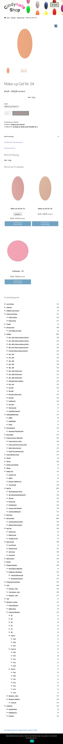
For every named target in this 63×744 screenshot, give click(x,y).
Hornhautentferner (17, 578)
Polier (10, 424)
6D (12, 625)
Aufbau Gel (12, 532)
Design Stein (10, 327)
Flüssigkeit (9, 435)
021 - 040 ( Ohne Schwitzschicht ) (19, 341)
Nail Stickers (10, 518)
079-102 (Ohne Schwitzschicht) (18, 351)
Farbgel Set (12, 401)
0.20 (14, 666)
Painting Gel (12, 408)
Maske (8, 468)
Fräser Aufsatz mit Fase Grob (18, 445)
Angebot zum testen (12, 311)
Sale (7, 585)
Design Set (12, 502)
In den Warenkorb (21, 113)
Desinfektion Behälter (15, 568)
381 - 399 (11, 367)
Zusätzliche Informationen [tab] (13, 142)
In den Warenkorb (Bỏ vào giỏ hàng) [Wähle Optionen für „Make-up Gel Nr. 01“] (18, 223)
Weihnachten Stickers (15, 525)
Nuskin (8, 562)
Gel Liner (11, 404)
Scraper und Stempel (15, 508)
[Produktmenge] (7, 113)
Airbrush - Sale (13, 589)
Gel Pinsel (12, 552)
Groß (6, 104)
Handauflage (13, 709)
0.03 (14, 639)
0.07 (14, 646)
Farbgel (8, 334)
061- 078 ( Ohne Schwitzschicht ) (19, 347)
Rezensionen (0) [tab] (9, 148)
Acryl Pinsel (12, 545)
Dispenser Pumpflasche (16, 431)
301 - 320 (11, 354)
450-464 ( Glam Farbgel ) (16, 381)
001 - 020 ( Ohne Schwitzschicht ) (19, 337)
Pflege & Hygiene (11, 565)
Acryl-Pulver (10, 304)
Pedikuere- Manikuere (15, 572)
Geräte (8, 458)
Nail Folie (9, 515)
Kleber (11, 478)
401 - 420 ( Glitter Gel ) (15, 371)
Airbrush (9, 307)
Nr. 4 (36, 127)
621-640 (11, 398)
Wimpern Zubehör (14, 699)
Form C (13, 635)
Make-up (17, 127)
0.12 (14, 659)
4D (12, 619)
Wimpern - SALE (13, 696)
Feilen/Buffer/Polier (12, 414)
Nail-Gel (13, 18)
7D (12, 629)
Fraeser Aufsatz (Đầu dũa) (14, 438)
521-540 (11, 388)
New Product (10, 558)
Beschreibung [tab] (9, 136)
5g (13, 127)
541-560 (11, 391)
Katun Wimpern (13, 605)
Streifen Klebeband (15, 512)
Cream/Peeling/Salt (17, 575)
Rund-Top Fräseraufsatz (16, 451)
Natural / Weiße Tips (15, 481)
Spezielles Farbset (14, 411)
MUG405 (31, 127)
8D (12, 632)
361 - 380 (11, 364)
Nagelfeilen (12, 421)
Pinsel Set (12, 555)
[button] (55, 26)
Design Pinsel (13, 548)
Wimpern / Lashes (11, 602)
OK (32, 741)
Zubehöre (9, 706)
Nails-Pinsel (10, 542)
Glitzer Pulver (13, 317)
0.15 (14, 662)
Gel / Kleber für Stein (15, 331)
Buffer (10, 418)
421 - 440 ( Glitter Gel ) (15, 374)
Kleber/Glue (12, 609)
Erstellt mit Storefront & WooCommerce (28, 733)
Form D (13, 669)
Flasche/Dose (10, 428)
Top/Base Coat (13, 538)
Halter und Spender (12, 465)
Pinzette (13, 702)
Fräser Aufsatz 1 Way (15, 441)
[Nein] (61, 739)
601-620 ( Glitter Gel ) (15, 394)
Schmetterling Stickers (16, 522)
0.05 (14, 642)
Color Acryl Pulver (11, 314)
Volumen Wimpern (14, 612)
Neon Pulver (12, 321)
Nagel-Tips (9, 471)
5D (12, 622)
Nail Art (8, 488)
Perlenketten (13, 505)
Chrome (11, 498)
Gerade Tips (12, 475)
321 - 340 (11, 357)
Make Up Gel (20, 18)
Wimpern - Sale (13, 595)
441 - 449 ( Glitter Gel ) (15, 378)
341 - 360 (11, 361)
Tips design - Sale (14, 592)
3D (12, 615)
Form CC (13, 649)
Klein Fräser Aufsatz (15, 448)
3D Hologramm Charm (15, 491)
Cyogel (8, 324)
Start (7, 18)
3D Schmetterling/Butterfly (17, 495)
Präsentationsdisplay (13, 582)
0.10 (14, 682)
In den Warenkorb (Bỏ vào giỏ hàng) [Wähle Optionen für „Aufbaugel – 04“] (18, 281)
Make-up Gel (25, 127)
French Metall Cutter (12, 455)
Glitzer (8, 461)
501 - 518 (11, 384)
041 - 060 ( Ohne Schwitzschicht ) (19, 344)
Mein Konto (8, 733)
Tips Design (12, 485)
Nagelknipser (13, 712)
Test (7, 599)
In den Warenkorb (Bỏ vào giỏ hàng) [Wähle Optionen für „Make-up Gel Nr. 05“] (45, 223)
